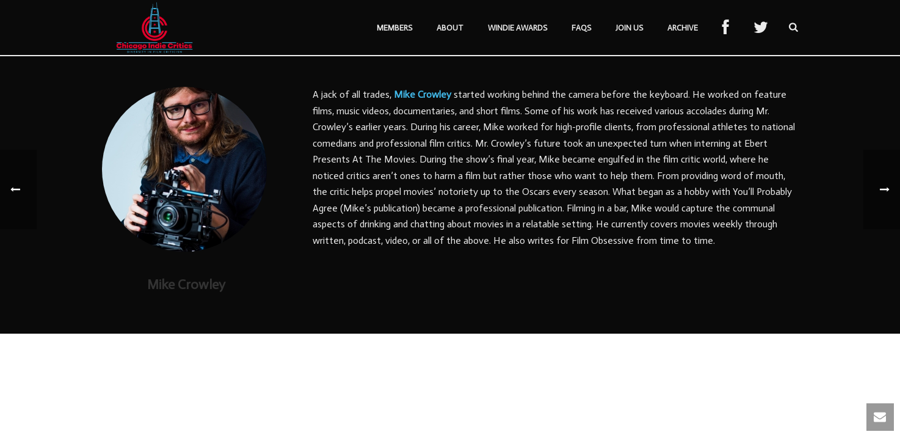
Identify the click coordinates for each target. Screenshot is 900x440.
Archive (682, 27)
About (450, 27)
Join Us (629, 27)
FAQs (581, 27)
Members (394, 27)
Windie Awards (517, 27)
